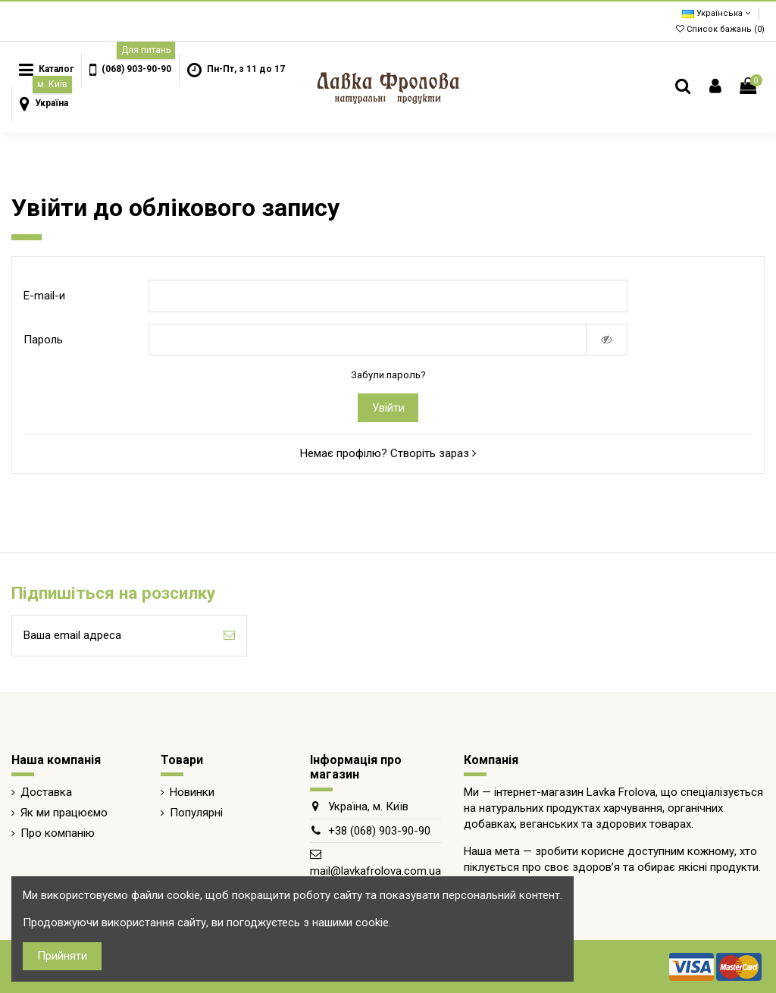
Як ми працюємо (64, 812)
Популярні (196, 812)
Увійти (388, 408)
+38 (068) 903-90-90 (379, 831)
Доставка (46, 792)
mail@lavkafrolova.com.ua (375, 871)
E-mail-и (44, 295)
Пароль (43, 339)
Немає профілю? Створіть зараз (388, 453)
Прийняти (62, 956)
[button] (130, 70)
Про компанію (57, 833)
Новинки (192, 792)
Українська (716, 13)
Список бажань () (720, 29)
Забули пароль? (388, 375)
